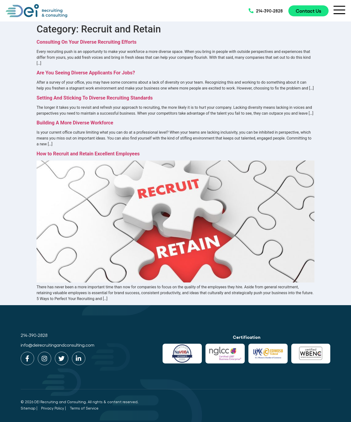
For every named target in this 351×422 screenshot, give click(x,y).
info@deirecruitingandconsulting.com (57, 344)
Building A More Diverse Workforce (75, 123)
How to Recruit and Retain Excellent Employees (88, 154)
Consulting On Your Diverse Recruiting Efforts (86, 42)
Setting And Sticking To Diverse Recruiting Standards (95, 98)
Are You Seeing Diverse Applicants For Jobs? (86, 73)
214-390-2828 (34, 335)
